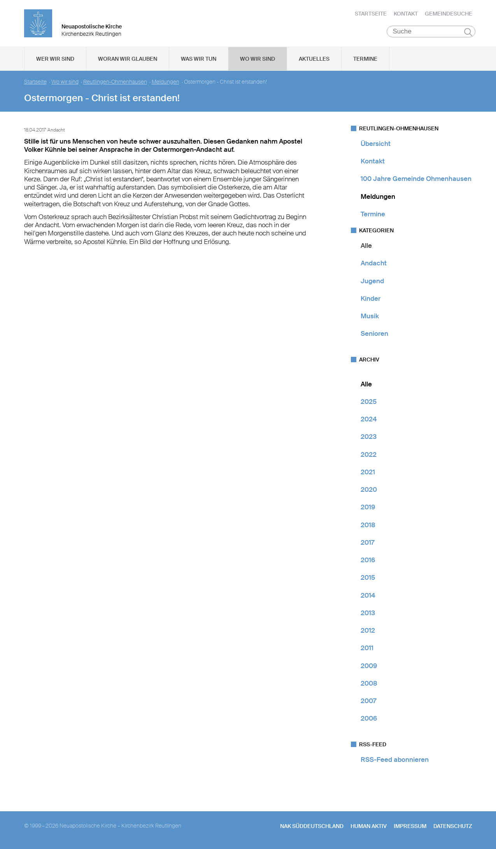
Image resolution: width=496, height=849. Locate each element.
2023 (369, 437)
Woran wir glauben (127, 58)
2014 (368, 595)
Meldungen (165, 82)
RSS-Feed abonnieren (395, 759)
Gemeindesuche (448, 13)
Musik (370, 316)
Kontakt (406, 13)
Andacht (374, 263)
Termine (365, 58)
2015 (368, 578)
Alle (366, 245)
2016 (368, 560)
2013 (368, 613)
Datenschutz (452, 826)
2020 (369, 489)
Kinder (370, 298)
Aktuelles (314, 58)
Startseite (371, 13)
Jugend (372, 281)
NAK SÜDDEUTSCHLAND (312, 826)
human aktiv (369, 826)
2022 (369, 454)
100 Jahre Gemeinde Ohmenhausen (416, 179)
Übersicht (376, 143)
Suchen (468, 32)
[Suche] (431, 31)
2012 (368, 630)
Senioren (374, 334)
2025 (369, 401)
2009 (369, 665)
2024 (369, 419)
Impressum (410, 826)
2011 (367, 648)
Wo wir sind (257, 58)
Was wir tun (198, 58)
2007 (368, 700)
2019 (368, 507)
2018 (368, 525)
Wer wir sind (55, 58)
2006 (369, 718)
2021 (368, 472)
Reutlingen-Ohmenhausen (115, 82)
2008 (369, 683)
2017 (367, 542)
